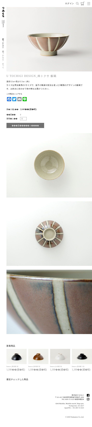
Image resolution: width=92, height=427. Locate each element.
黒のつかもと (3, 54)
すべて (3, 65)
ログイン (69, 3)
